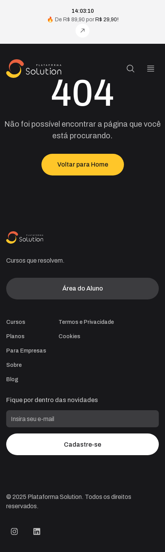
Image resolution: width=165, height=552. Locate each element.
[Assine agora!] (82, 31)
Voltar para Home (82, 164)
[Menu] (151, 68)
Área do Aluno (82, 288)
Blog (12, 379)
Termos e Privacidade (86, 322)
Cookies (69, 336)
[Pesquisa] (130, 68)
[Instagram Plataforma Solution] (14, 531)
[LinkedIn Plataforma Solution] (37, 531)
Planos (15, 336)
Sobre (14, 365)
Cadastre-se (82, 444)
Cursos (15, 322)
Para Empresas (26, 351)
